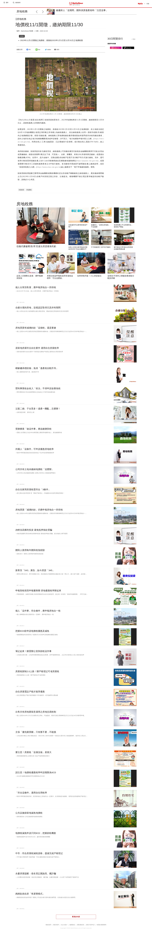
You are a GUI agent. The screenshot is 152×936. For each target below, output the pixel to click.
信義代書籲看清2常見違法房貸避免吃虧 (36, 246)
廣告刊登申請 (90, 924)
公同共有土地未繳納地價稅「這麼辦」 (34, 469)
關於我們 (56, 924)
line (37, 51)
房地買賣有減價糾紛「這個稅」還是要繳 (35, 327)
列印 (56, 51)
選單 (7, 3)
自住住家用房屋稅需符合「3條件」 (33, 489)
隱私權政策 (80, 924)
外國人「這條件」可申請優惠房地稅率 (34, 448)
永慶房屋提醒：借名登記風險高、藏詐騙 (35, 873)
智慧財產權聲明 (101, 924)
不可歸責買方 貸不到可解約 (101, 247)
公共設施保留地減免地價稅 (28, 812)
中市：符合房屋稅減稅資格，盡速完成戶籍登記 (39, 853)
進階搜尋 (18, 3)
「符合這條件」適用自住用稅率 (31, 792)
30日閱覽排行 (115, 40)
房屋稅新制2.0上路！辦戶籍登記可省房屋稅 (37, 671)
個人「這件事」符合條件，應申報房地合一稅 (38, 610)
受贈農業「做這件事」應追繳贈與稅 (33, 428)
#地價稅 (29, 189)
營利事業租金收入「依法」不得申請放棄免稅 (38, 388)
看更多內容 (76, 916)
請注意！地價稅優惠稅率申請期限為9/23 (35, 772)
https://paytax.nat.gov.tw (87, 160)
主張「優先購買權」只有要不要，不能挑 (35, 731)
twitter (47, 51)
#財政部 (21, 189)
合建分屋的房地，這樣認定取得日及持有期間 (38, 307)
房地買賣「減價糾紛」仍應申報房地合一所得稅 (39, 509)
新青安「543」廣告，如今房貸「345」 (35, 570)
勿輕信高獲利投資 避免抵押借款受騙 (33, 529)
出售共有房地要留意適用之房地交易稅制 (35, 711)
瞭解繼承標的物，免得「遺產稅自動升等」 (36, 368)
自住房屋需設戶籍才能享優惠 (30, 691)
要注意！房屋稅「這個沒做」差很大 (33, 752)
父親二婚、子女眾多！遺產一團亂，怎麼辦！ (38, 408)
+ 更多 (133, 40)
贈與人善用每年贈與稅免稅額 (30, 549)
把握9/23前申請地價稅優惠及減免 (32, 630)
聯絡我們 (48, 924)
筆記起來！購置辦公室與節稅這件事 (33, 651)
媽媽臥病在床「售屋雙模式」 (30, 893)
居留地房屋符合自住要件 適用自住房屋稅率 (37, 347)
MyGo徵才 (64, 924)
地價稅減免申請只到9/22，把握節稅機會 (35, 832)
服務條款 (72, 924)
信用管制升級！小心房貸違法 (89, 275)
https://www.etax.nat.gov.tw (48, 167)
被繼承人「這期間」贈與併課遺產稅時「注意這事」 (82, 10)
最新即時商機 (112, 45)
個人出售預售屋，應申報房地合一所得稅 (35, 287)
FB (28, 51)
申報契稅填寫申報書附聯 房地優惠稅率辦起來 (38, 590)
